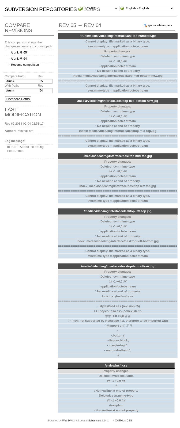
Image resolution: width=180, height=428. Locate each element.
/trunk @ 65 (19, 52)
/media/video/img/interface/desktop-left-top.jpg (117, 211)
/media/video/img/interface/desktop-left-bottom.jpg (117, 266)
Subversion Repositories (41, 9)
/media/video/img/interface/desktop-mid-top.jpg (117, 156)
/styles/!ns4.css (116, 365)
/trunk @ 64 (19, 58)
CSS (129, 420)
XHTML (119, 420)
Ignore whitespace (159, 25)
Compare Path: (15, 76)
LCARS (91, 9)
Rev (40, 76)
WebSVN (67, 420)
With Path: (12, 85)
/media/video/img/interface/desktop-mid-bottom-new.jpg (117, 101)
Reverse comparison (25, 64)
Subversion (94, 420)
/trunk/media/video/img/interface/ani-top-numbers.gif (118, 36)
